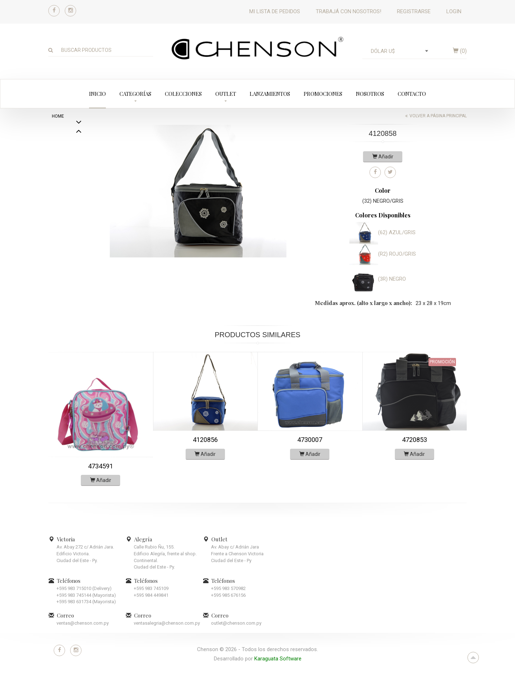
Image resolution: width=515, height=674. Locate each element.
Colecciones (183, 93)
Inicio (97, 93)
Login (453, 11)
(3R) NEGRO (392, 279)
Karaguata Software (277, 658)
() (460, 51)
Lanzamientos (270, 93)
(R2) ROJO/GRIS (397, 254)
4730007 (309, 439)
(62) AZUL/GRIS (397, 232)
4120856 (205, 439)
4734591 (100, 466)
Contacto (412, 93)
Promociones (323, 93)
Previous (79, 252)
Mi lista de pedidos (274, 11)
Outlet (225, 93)
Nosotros (370, 93)
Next (79, 132)
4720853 (414, 439)
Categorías (135, 93)
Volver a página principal (438, 115)
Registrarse (414, 11)
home (58, 116)
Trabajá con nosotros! (348, 11)
